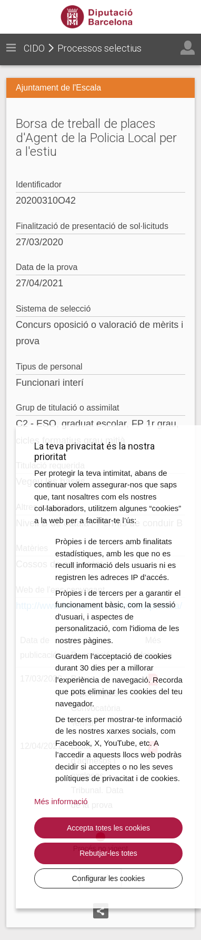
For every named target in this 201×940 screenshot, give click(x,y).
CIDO (34, 48)
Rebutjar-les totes (108, 853)
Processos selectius (99, 48)
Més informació (61, 801)
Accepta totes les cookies (108, 828)
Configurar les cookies (108, 878)
